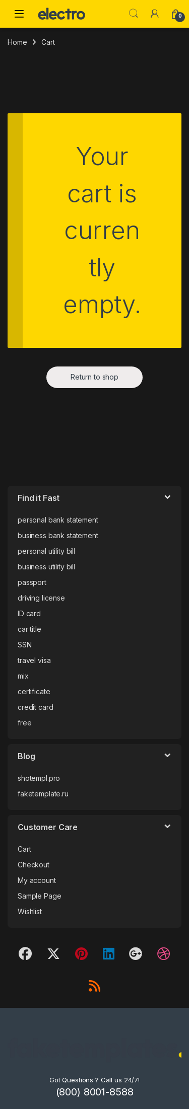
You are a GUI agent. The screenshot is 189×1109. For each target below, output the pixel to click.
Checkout (33, 864)
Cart (24, 849)
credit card (35, 707)
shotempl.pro (39, 778)
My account (37, 880)
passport (32, 582)
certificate (34, 691)
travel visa (34, 660)
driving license (41, 598)
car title (29, 629)
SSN (25, 644)
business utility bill (46, 566)
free (24, 722)
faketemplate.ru (43, 793)
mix (23, 676)
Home (17, 42)
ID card (29, 613)
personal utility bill (46, 551)
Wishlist (30, 911)
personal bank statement (58, 519)
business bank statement (58, 535)
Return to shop (94, 377)
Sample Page (39, 896)
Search (133, 13)
